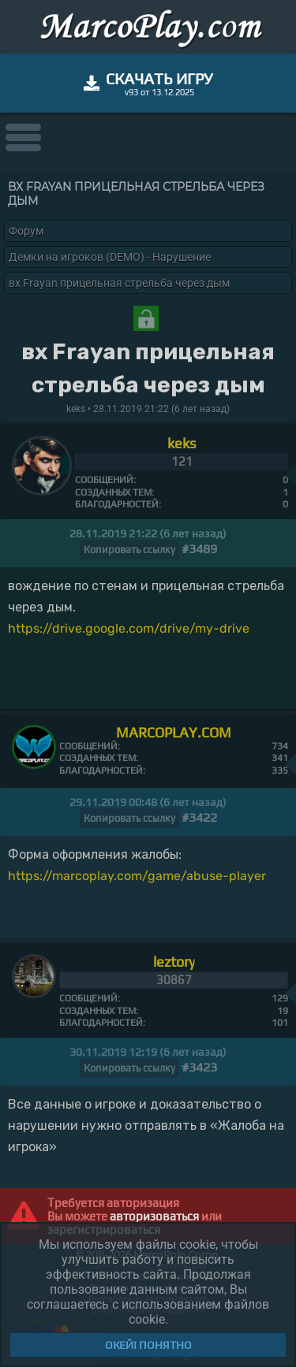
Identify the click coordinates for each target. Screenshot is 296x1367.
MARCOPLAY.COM (173, 732)
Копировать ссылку (129, 549)
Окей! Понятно (148, 1345)
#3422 (199, 817)
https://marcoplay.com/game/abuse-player (137, 875)
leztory (174, 961)
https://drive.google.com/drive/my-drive (128, 628)
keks (182, 443)
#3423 (199, 1067)
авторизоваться (154, 1216)
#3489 (199, 548)
